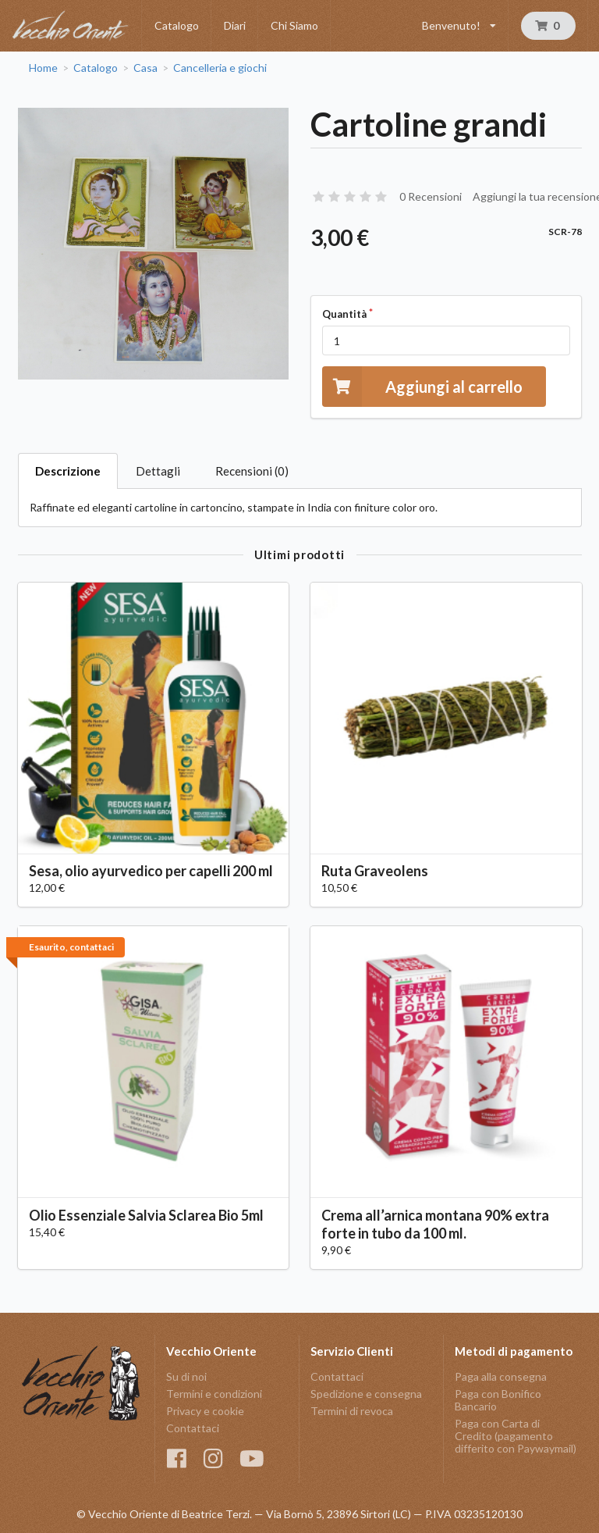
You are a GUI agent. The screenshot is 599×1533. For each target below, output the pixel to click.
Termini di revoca (351, 1410)
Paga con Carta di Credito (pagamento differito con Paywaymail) (515, 1436)
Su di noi (186, 1377)
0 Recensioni (430, 196)
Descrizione (68, 471)
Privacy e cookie (205, 1410)
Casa (145, 67)
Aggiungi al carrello (422, 386)
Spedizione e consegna (366, 1393)
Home (43, 67)
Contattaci (192, 1428)
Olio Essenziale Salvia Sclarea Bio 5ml (146, 1215)
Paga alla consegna (501, 1377)
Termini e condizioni (214, 1393)
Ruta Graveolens (374, 870)
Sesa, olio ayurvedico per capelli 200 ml (151, 870)
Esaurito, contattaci (71, 947)
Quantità (344, 314)
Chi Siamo (294, 25)
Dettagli (158, 471)
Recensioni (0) (252, 471)
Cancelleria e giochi (220, 67)
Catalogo (176, 25)
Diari (235, 25)
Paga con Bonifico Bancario (498, 1400)
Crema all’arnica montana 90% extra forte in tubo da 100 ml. (435, 1224)
